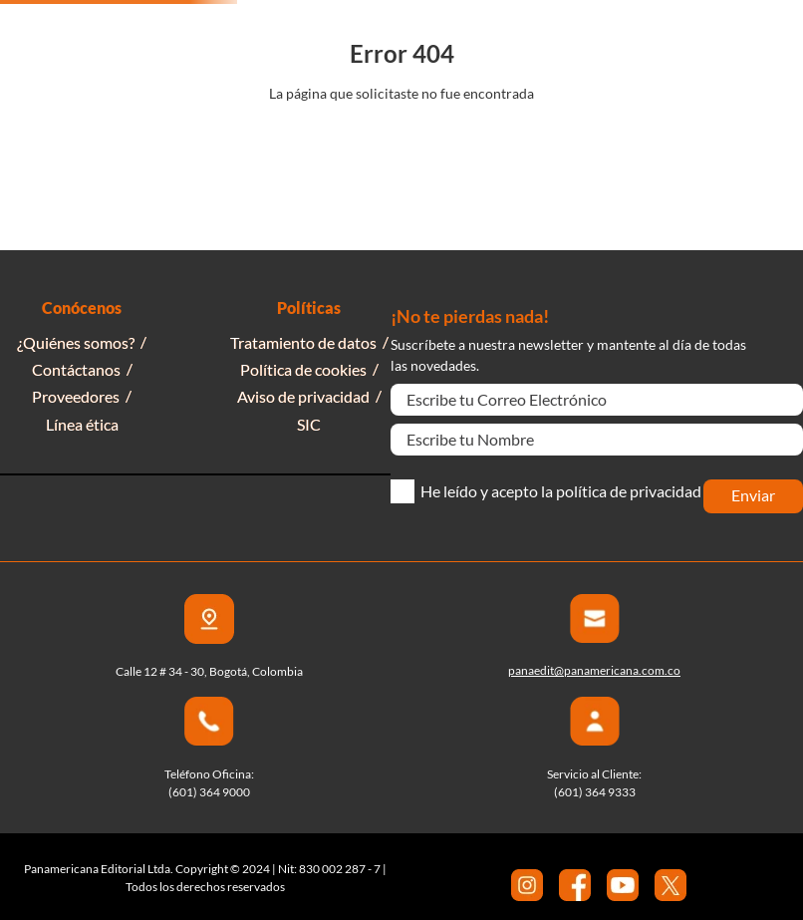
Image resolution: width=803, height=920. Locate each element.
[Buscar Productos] (612, 38)
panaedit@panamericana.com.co (594, 670)
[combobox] (434, 38)
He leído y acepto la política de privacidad (560, 491)
